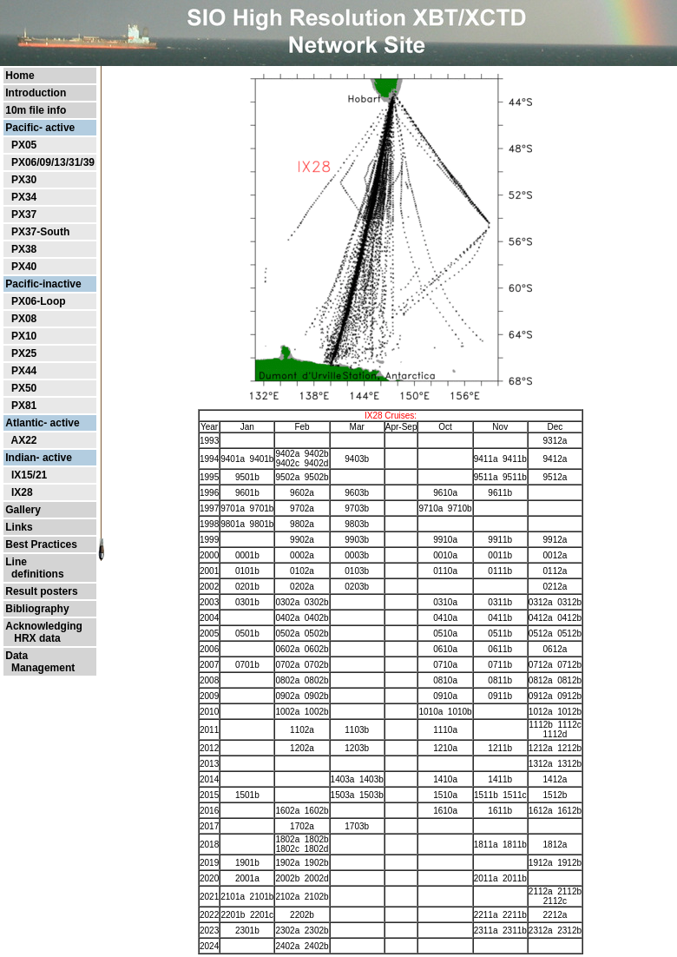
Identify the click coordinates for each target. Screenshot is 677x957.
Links (18, 527)
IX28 (22, 492)
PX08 (23, 319)
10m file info (35, 110)
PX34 (23, 197)
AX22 (23, 440)
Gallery (23, 510)
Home (19, 75)
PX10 (23, 336)
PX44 (23, 371)
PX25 (23, 353)
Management (40, 668)
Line (16, 562)
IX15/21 (29, 475)
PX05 (23, 145)
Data (16, 656)
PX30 (23, 180)
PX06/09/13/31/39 (53, 162)
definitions (34, 574)
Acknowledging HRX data (43, 632)
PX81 (23, 405)
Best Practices (41, 544)
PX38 (23, 249)
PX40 (23, 267)
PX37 (23, 214)
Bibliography (37, 609)
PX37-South (40, 232)
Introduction (35, 93)
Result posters (41, 591)
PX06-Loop (38, 301)
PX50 (23, 388)
